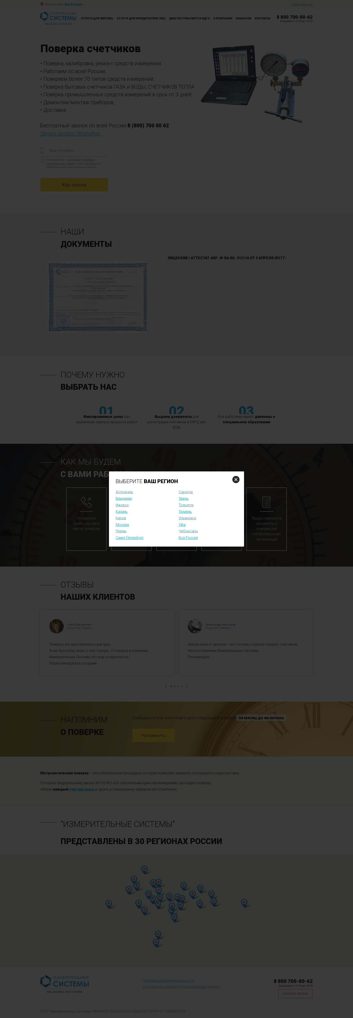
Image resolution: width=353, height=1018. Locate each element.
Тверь (184, 498)
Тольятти (186, 505)
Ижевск (122, 505)
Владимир (124, 498)
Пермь (121, 531)
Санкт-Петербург (130, 538)
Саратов (186, 492)
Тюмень (185, 511)
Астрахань (124, 492)
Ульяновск (187, 518)
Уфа (182, 525)
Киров (121, 518)
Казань (122, 511)
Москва (122, 525)
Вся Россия (188, 538)
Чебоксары (188, 531)
